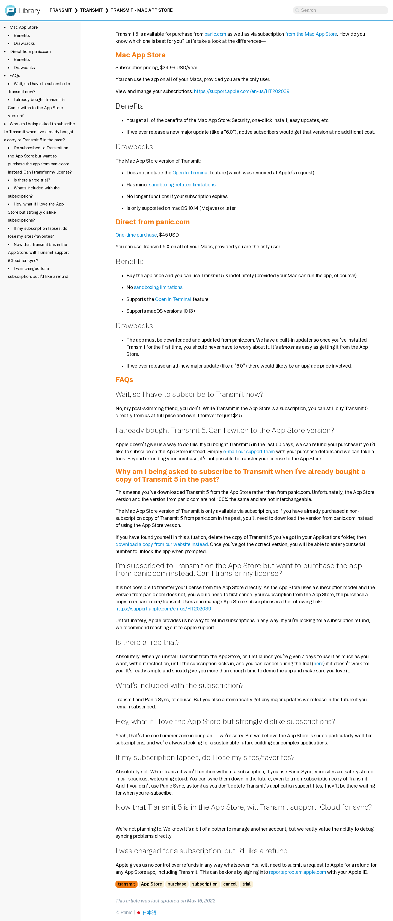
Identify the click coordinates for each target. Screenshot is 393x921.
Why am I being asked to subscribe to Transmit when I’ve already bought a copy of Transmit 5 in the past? (39, 131)
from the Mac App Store (311, 34)
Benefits (22, 35)
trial (246, 884)
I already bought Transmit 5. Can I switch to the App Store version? (36, 107)
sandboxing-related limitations (182, 184)
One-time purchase (136, 234)
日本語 (149, 912)
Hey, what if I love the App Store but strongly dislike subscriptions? (36, 212)
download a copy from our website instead (161, 544)
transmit (126, 884)
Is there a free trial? (32, 180)
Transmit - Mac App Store (142, 10)
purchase (177, 884)
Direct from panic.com (30, 51)
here (318, 663)
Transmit (60, 10)
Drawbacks (24, 43)
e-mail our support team (249, 451)
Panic (10, 8)
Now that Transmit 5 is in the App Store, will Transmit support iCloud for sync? (38, 252)
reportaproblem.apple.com (297, 872)
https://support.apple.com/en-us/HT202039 (242, 91)
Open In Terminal (190, 172)
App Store (151, 884)
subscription (205, 884)
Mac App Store (24, 27)
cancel (230, 884)
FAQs (15, 75)
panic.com (215, 34)
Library (29, 10)
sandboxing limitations (158, 287)
